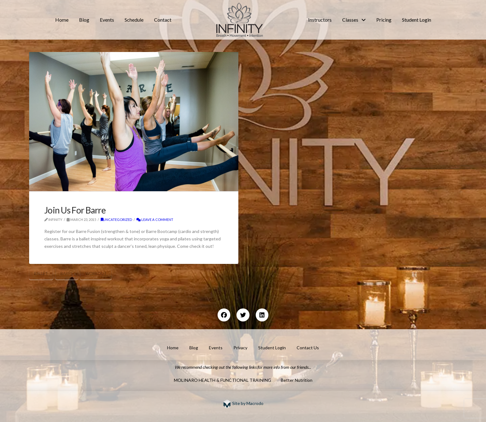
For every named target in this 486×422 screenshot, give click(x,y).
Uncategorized (116, 219)
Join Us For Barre (75, 210)
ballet (41, 273)
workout (96, 273)
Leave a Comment (154, 219)
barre (66, 273)
